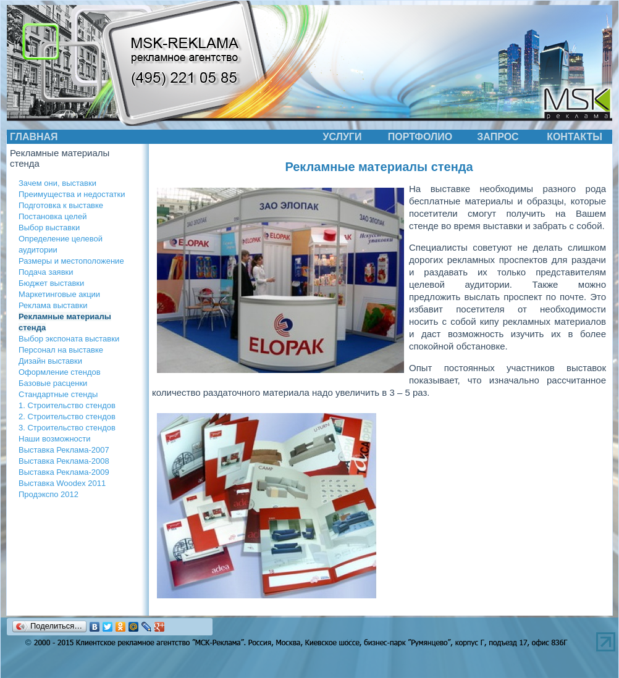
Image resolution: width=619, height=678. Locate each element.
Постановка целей (52, 216)
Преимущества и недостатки (72, 194)
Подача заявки (46, 272)
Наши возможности (55, 438)
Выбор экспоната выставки (69, 338)
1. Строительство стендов (67, 405)
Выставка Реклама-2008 (64, 461)
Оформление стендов (60, 372)
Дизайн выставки (50, 361)
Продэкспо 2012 (48, 494)
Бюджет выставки (51, 283)
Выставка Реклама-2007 (64, 449)
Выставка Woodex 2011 (62, 483)
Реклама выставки (53, 305)
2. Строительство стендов (67, 416)
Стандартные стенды (58, 394)
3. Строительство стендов (67, 427)
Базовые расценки (53, 383)
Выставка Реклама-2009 (64, 472)
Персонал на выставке (61, 349)
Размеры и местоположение (71, 261)
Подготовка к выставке (61, 205)
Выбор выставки (49, 227)
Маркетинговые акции (59, 294)
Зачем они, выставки (57, 183)
